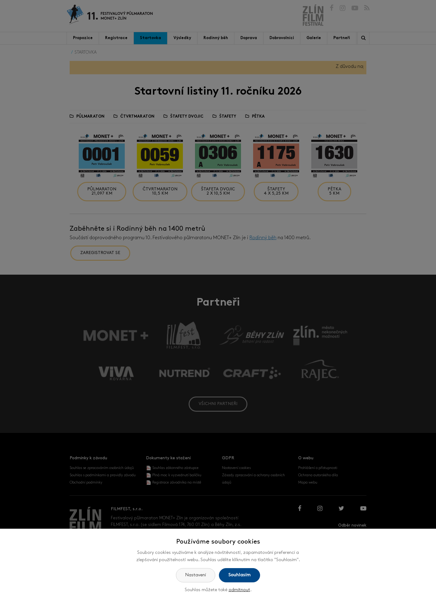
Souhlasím (239, 575)
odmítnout (239, 590)
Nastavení (195, 575)
